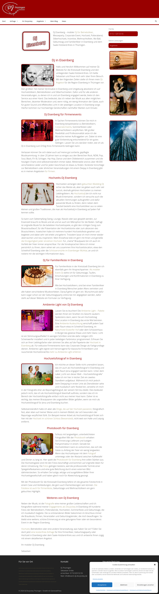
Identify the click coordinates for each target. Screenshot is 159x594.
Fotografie (49, 503)
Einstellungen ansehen (145, 585)
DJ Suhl (44, 573)
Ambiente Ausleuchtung (71, 323)
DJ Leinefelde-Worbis (29, 570)
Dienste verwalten (98, 579)
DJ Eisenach (43, 568)
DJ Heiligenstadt (43, 578)
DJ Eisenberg (49, 576)
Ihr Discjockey (27, 21)
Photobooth (80, 437)
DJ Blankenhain (39, 581)
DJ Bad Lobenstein (36, 570)
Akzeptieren (102, 585)
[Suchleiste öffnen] (156, 21)
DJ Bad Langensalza (50, 578)
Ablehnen (123, 585)
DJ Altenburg (35, 573)
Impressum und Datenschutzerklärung (117, 590)
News (64, 21)
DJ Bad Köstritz (33, 581)
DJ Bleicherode (24, 584)
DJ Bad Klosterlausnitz (29, 573)
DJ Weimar (27, 568)
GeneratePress (56, 591)
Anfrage (15, 21)
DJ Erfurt (20, 568)
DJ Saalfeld (48, 570)
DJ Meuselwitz (38, 568)
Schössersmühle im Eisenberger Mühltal (68, 250)
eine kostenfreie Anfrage (42, 532)
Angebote (42, 21)
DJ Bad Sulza (24, 576)
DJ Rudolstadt (40, 573)
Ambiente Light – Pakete (92, 310)
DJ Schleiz (47, 568)
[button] (155, 565)
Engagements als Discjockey (62, 506)
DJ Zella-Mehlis (30, 576)
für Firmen (50, 171)
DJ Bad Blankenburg (26, 581)
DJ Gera (30, 568)
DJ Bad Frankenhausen (46, 581)
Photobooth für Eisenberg (69, 459)
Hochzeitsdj (79, 193)
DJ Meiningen (37, 578)
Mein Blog (54, 21)
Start (4, 21)
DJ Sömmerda (42, 570)
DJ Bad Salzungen (25, 578)
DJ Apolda (35, 576)
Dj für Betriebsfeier (84, 32)
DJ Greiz (51, 568)
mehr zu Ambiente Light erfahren (65, 352)
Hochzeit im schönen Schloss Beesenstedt (53, 418)
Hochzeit (25, 528)
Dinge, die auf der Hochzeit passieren (74, 409)
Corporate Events (63, 126)
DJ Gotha (34, 568)
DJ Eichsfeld (39, 576)
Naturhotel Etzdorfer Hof (67, 329)
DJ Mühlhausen (32, 578)
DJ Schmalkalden (49, 573)
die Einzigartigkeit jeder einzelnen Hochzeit (41, 241)
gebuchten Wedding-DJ (93, 184)
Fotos (45, 466)
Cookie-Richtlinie (100, 590)
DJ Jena (23, 568)
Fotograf (92, 453)
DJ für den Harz (44, 576)
